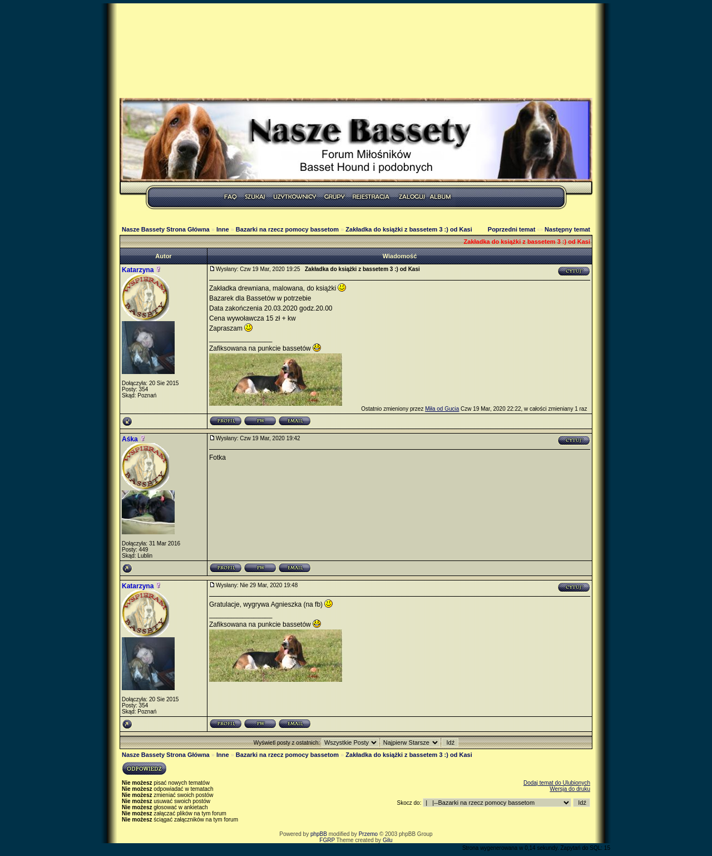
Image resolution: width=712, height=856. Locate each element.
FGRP (327, 840)
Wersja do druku (570, 789)
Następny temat (567, 229)
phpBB (318, 834)
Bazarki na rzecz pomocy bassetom (287, 229)
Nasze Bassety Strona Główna (166, 229)
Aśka (130, 439)
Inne (222, 229)
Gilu (388, 840)
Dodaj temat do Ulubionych (556, 783)
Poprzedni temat (512, 229)
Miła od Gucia (442, 409)
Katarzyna (138, 270)
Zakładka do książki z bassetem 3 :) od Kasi (408, 229)
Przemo (368, 834)
